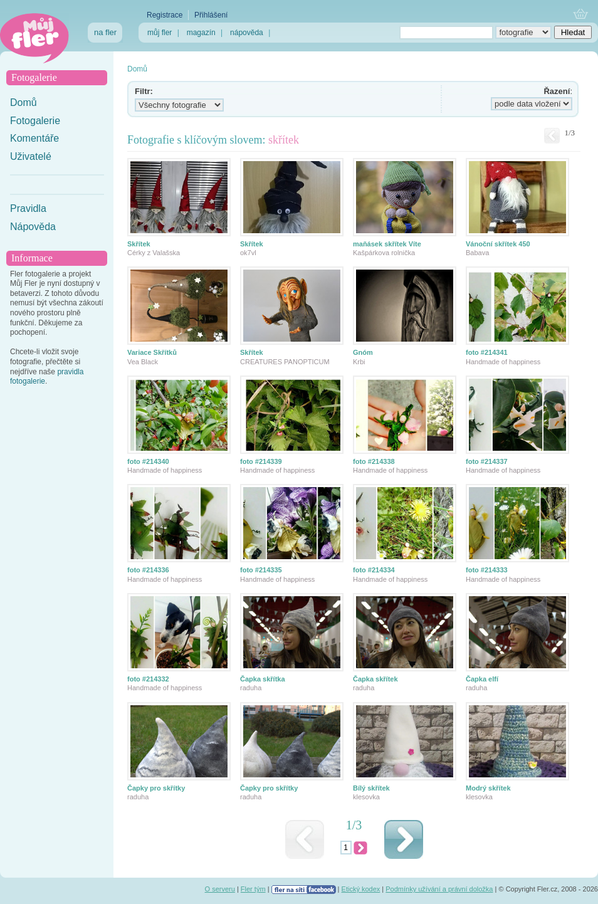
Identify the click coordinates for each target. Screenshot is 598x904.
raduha (250, 687)
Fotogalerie (35, 120)
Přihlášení (211, 15)
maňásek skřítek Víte (387, 244)
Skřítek (138, 244)
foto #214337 (487, 461)
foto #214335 (261, 570)
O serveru (220, 889)
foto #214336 (148, 570)
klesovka (366, 797)
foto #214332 (148, 679)
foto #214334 (374, 570)
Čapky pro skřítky (156, 788)
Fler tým (253, 889)
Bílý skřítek (371, 788)
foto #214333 (487, 570)
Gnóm (363, 352)
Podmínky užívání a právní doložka (439, 889)
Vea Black (142, 361)
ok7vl (248, 252)
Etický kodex (361, 889)
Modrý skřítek (488, 788)
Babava (477, 252)
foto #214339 (261, 461)
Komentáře (34, 138)
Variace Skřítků (152, 352)
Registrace (164, 15)
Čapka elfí (482, 679)
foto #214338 (374, 461)
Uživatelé (30, 156)
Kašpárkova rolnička (384, 252)
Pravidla (28, 208)
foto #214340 (148, 461)
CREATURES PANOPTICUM (285, 361)
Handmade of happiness (503, 361)
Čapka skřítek (375, 679)
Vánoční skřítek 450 (498, 244)
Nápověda (33, 226)
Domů (23, 102)
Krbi (359, 361)
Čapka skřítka (262, 679)
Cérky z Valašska (153, 252)
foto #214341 (487, 352)
